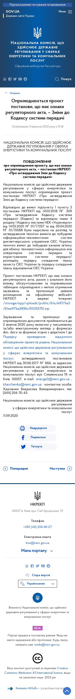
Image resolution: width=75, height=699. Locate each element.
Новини (15, 93)
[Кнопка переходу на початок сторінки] (67, 691)
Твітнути (36, 446)
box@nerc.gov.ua (37, 543)
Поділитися (38, 437)
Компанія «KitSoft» (27, 688)
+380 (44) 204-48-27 (37, 527)
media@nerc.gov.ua (46, 644)
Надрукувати (38, 428)
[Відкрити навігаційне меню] (70, 12)
